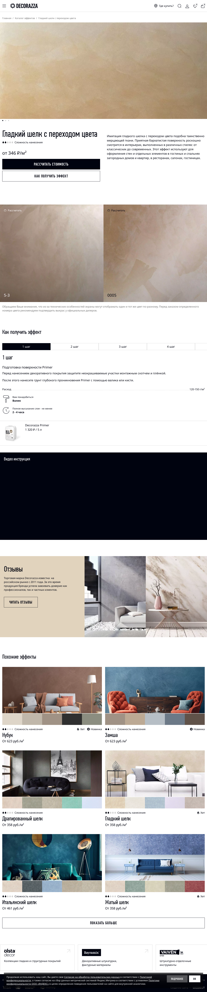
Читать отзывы (21, 602)
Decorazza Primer (37, 425)
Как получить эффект (51, 176)
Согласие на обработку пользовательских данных (92, 977)
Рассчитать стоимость (51, 164)
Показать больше (103, 923)
